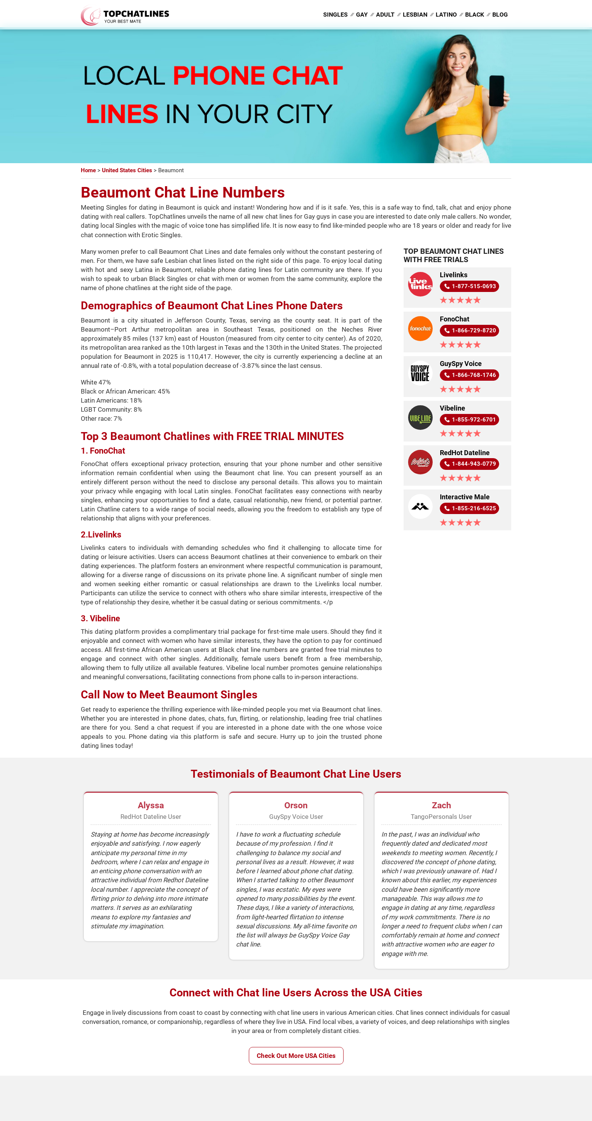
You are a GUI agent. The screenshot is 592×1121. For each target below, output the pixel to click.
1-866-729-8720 (474, 330)
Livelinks (453, 275)
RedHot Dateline (465, 453)
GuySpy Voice (461, 363)
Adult (385, 14)
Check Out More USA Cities (296, 1055)
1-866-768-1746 (474, 375)
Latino (446, 14)
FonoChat (454, 319)
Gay (362, 14)
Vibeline (452, 408)
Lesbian (415, 14)
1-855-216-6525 (474, 508)
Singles (335, 14)
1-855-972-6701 (474, 419)
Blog (500, 14)
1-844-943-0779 (474, 464)
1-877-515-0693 (474, 286)
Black (474, 14)
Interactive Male (465, 497)
